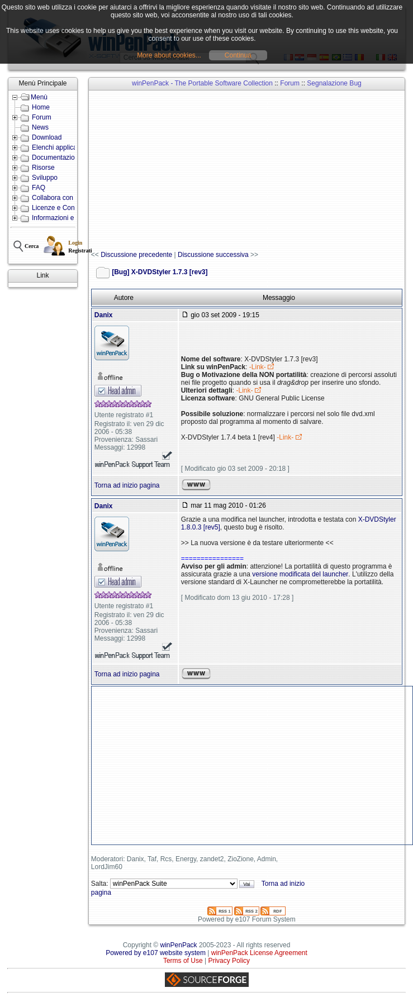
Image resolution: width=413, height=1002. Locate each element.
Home (41, 107)
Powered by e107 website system (156, 953)
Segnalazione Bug (334, 83)
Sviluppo (45, 178)
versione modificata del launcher (300, 574)
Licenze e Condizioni (63, 208)
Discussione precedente (136, 255)
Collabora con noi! (59, 198)
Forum (41, 117)
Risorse (43, 167)
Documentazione (57, 157)
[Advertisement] (251, 171)
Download (46, 137)
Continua (238, 55)
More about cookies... (169, 55)
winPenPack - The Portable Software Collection (202, 83)
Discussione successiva (213, 255)
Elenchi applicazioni (61, 147)
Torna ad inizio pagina (127, 485)
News (40, 127)
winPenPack (178, 945)
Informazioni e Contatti (65, 218)
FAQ (38, 188)
